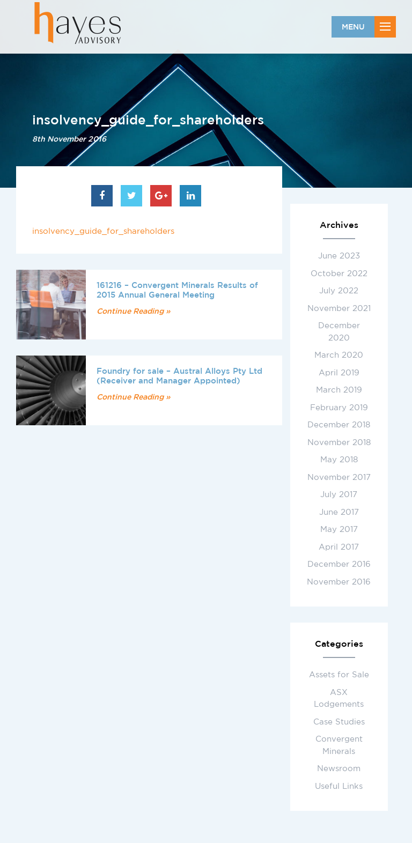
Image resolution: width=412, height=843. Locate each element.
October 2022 (339, 273)
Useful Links (339, 785)
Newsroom (338, 768)
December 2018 (338, 424)
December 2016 (339, 563)
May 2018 (339, 459)
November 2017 (339, 477)
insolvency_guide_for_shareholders (103, 230)
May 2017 (339, 529)
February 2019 (339, 407)
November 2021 (339, 308)
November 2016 (339, 581)
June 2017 (339, 511)
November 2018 (339, 442)
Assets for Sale (339, 674)
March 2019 (339, 389)
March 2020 (338, 354)
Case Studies (339, 721)
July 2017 (338, 494)
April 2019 (339, 372)
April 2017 (339, 546)
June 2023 (339, 255)
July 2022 (338, 290)
